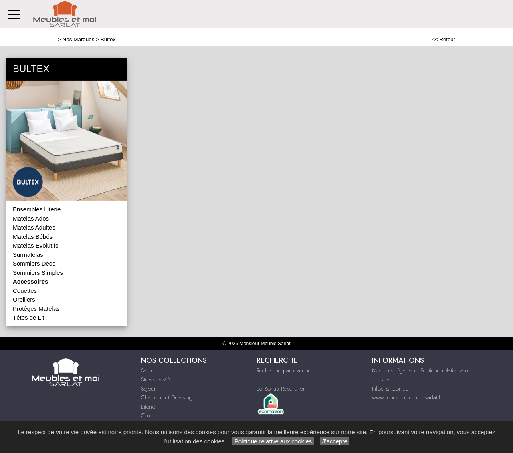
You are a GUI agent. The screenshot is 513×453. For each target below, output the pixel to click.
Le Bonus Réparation (281, 388)
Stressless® (155, 379)
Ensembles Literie (37, 209)
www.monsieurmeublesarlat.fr (407, 397)
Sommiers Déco (34, 263)
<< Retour (443, 39)
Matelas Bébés (33, 236)
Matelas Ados (31, 218)
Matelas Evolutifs (35, 245)
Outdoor (151, 415)
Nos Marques (79, 39)
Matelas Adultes (34, 227)
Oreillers (24, 299)
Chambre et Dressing (166, 397)
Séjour (148, 388)
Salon (147, 370)
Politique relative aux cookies (273, 441)
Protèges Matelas (36, 308)
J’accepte (334, 441)
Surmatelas (28, 254)
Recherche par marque (283, 370)
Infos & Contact (391, 388)
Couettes (25, 290)
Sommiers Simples (38, 272)
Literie (148, 406)
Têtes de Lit (28, 317)
